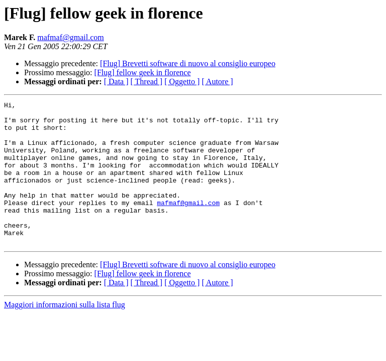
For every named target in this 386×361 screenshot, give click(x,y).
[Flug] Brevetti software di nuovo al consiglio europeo (187, 63)
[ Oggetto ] (182, 81)
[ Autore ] (217, 81)
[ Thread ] (147, 81)
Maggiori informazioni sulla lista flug (64, 333)
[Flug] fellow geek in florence (142, 72)
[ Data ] (116, 81)
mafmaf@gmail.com (70, 37)
